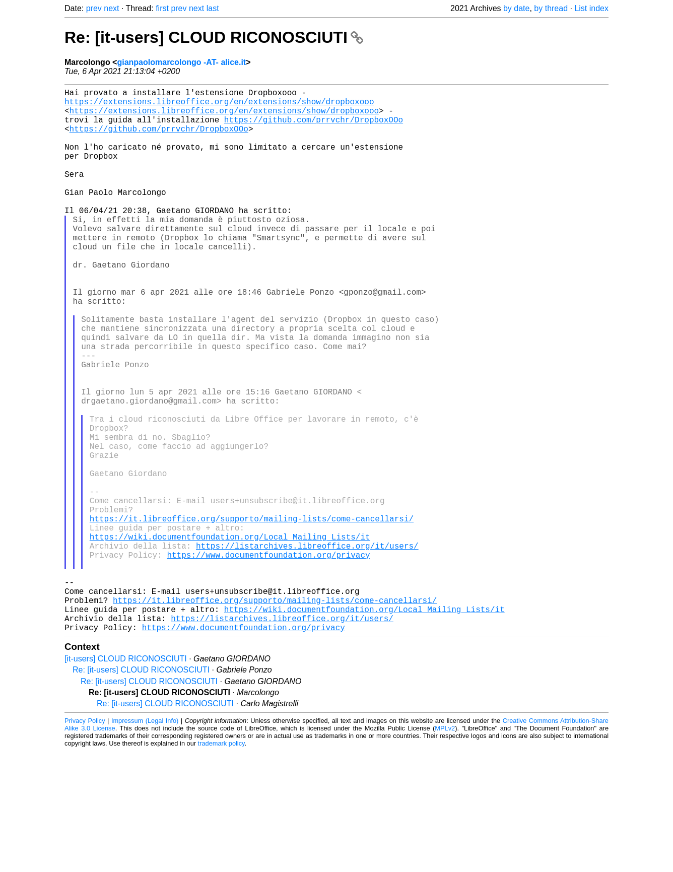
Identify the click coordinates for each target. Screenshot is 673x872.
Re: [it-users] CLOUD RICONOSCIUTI (213, 37)
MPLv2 (445, 849)
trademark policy (221, 864)
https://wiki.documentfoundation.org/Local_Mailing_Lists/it (230, 637)
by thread (551, 8)
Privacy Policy (84, 841)
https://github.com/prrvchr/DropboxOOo (313, 127)
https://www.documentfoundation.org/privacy (268, 659)
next (111, 8)
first (162, 8)
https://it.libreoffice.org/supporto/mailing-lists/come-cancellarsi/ (252, 615)
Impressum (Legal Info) (144, 841)
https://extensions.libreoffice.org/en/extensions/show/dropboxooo (219, 105)
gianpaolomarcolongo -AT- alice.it (181, 62)
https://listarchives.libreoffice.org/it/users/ (307, 648)
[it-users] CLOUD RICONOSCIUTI (125, 779)
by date (516, 8)
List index (591, 8)
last (213, 8)
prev (94, 8)
